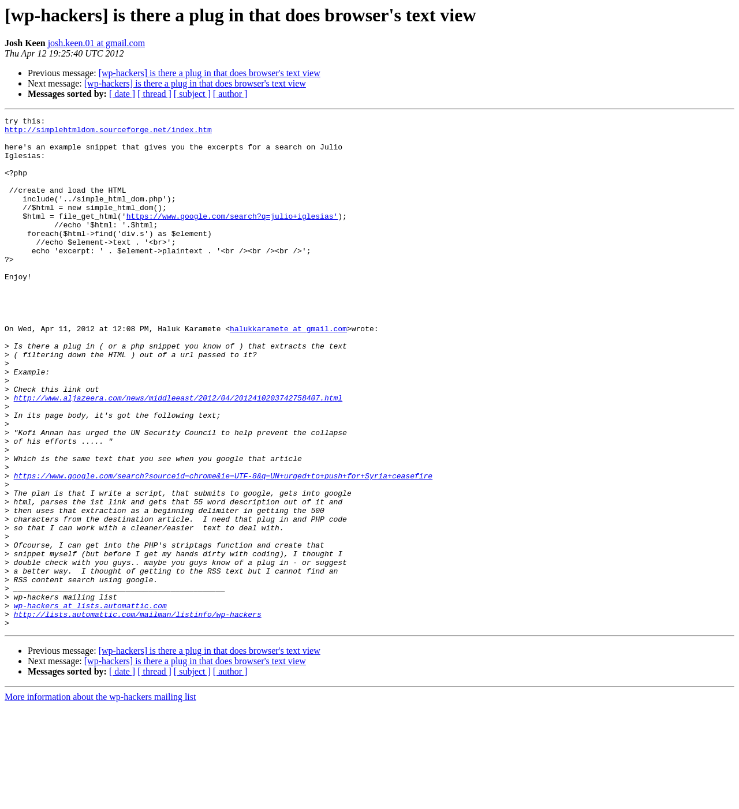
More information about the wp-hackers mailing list (100, 799)
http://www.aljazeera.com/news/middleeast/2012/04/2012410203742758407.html (178, 455)
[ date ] (122, 94)
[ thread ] (154, 94)
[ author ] (230, 94)
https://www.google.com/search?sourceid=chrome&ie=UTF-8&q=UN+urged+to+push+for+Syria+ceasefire (223, 548)
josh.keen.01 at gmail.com (96, 43)
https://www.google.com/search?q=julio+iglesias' (232, 236)
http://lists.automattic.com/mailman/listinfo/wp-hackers (138, 714)
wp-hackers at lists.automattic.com (90, 704)
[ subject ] (192, 94)
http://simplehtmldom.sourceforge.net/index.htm (108, 133)
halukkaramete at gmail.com (288, 371)
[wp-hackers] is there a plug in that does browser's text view (209, 73)
